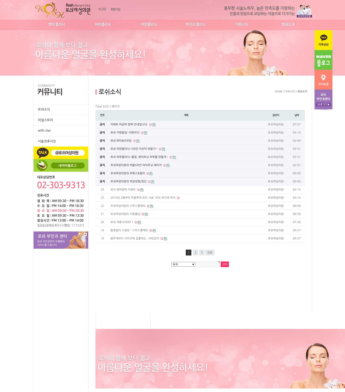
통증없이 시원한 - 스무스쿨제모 (130, 230)
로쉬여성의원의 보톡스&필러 (128, 173)
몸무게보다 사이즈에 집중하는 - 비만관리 (135, 238)
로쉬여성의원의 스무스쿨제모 (128, 205)
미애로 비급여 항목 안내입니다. (130, 124)
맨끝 (210, 252)
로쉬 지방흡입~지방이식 (125, 132)
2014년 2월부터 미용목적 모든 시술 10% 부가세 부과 (143, 197)
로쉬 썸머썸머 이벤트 (124, 189)
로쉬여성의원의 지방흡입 (126, 214)
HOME (278, 91)
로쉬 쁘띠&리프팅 (121, 140)
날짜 (296, 115)
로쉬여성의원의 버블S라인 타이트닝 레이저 (136, 165)
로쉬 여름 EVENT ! (122, 222)
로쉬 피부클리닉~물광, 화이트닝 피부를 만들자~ (140, 157)
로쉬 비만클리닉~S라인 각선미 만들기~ (134, 148)
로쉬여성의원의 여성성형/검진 (129, 181)
